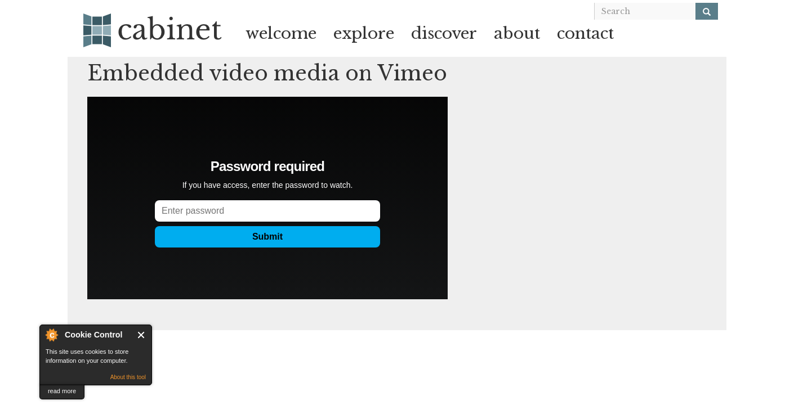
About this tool (128, 377)
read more (62, 391)
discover (444, 33)
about (517, 33)
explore (363, 33)
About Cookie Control (51, 334)
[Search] (706, 11)
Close (141, 335)
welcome (281, 33)
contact (585, 33)
